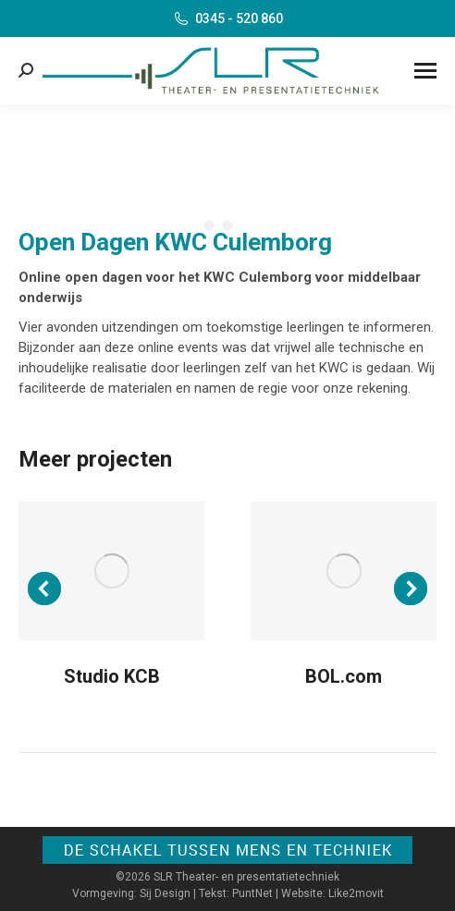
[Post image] (111, 571)
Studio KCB (112, 676)
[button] (44, 588)
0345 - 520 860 (227, 18)
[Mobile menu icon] (425, 70)
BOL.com (343, 676)
